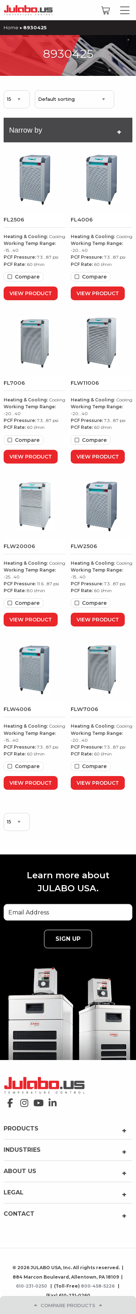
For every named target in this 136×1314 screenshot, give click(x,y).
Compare (27, 276)
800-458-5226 (98, 1286)
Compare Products (68, 1305)
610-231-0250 (32, 1286)
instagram (22, 1100)
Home (11, 27)
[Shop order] (74, 99)
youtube (36, 1100)
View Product (30, 293)
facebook (8, 1100)
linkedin (50, 1100)
